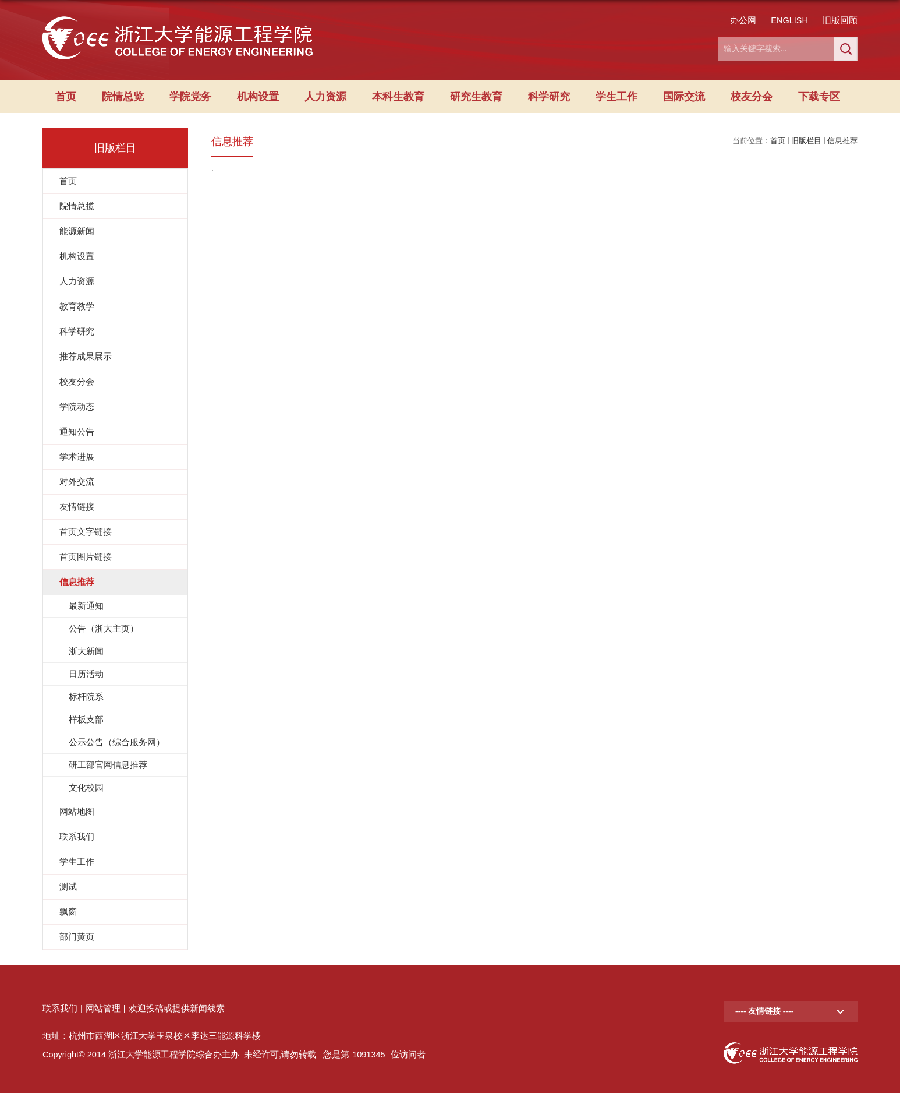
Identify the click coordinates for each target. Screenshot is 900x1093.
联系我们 (59, 1008)
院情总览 (123, 97)
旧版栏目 (806, 140)
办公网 (743, 20)
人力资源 (325, 97)
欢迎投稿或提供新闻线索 (177, 1008)
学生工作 (616, 97)
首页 (65, 97)
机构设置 (258, 97)
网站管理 (103, 1008)
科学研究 (549, 97)
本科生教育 (398, 97)
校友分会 (752, 97)
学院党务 (190, 97)
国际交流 (684, 97)
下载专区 (819, 97)
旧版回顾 (840, 20)
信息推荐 (842, 140)
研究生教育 (476, 97)
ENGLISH (789, 20)
